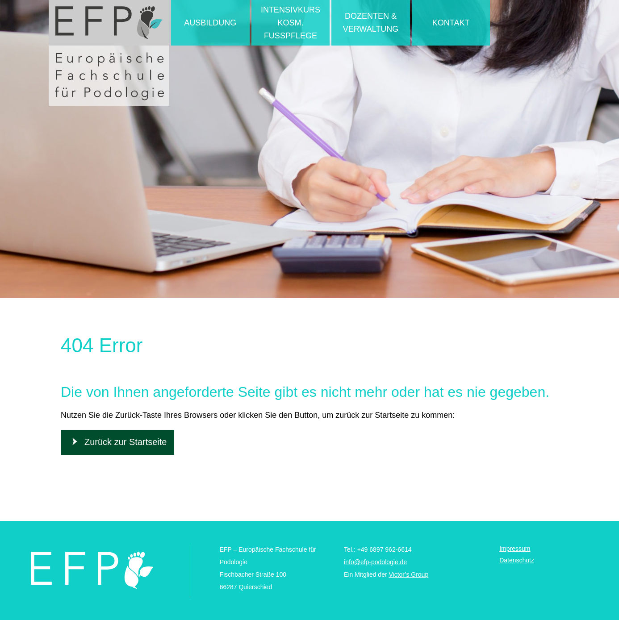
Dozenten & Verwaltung (371, 22)
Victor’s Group (408, 574)
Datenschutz (516, 560)
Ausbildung (210, 22)
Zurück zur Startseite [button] (125, 442)
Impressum (514, 548)
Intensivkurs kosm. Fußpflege (290, 22)
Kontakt (451, 22)
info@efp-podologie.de (375, 562)
